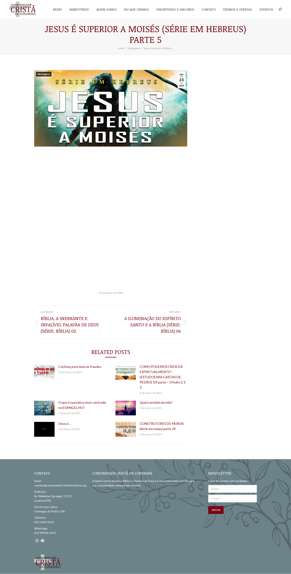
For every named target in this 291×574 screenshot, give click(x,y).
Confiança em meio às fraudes (79, 367)
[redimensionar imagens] (44, 372)
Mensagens (44, 74)
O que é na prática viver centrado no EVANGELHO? (82, 405)
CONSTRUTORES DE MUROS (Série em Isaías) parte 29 (162, 426)
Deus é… (64, 424)
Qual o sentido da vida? (156, 402)
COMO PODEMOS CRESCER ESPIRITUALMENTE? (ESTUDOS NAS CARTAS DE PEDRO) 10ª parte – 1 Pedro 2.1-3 (163, 377)
